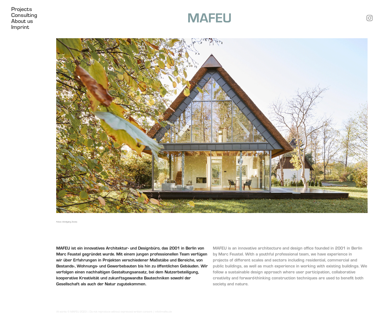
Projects (21, 8)
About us (22, 20)
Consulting (24, 14)
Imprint (20, 26)
